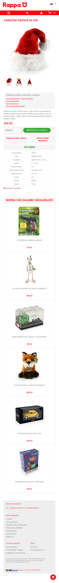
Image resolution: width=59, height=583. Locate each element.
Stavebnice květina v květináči (29, 482)
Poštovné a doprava (14, 528)
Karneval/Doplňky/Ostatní (15, 106)
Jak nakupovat (12, 522)
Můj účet (34, 547)
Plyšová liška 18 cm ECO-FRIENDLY (29, 385)
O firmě (9, 519)
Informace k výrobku (13, 188)
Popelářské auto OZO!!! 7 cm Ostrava (29, 337)
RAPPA (33, 180)
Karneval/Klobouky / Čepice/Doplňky (19, 99)
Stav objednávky (37, 550)
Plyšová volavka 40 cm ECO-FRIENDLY (29, 289)
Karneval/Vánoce (12, 104)
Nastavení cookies (23, 570)
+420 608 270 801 (15, 508)
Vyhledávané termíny (14, 550)
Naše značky (11, 534)
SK (55, 4)
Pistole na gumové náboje (29, 240)
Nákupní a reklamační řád (16, 525)
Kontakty (10, 537)
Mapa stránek (11, 547)
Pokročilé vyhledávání (15, 553)
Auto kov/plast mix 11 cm (29, 433)
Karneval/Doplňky (12, 101)
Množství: (9, 130)
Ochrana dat (11, 531)
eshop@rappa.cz (32, 508)
